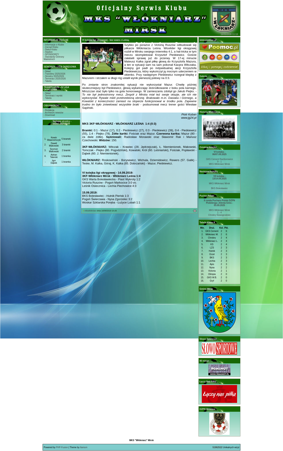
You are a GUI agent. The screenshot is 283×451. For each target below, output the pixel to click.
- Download (49, 115)
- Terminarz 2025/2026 (55, 78)
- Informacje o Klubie (54, 44)
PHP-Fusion (62, 447)
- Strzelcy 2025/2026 (54, 76)
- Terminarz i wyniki (53, 95)
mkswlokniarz (90, 211)
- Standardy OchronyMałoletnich (54, 58)
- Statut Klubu (50, 49)
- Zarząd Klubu (51, 47)
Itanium (83, 447)
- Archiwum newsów (53, 112)
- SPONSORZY (51, 54)
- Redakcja (49, 110)
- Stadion (48, 52)
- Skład (47, 71)
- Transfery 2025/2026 (54, 74)
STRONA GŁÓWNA (54, 34)
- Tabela (47, 81)
